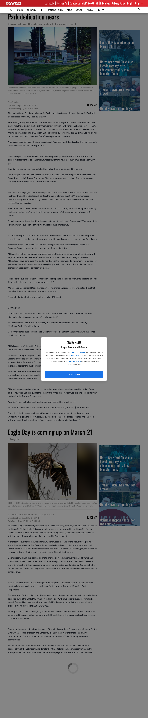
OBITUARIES (31, 9)
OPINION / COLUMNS (55, 9)
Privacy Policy (75, 355)
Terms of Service (78, 352)
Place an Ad (61, 3)
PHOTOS (90, 9)
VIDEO (69, 9)
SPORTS (20, 9)
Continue (74, 374)
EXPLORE (79, 9)
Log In (130, 3)
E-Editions (105, 3)
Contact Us (75, 3)
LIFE (41, 9)
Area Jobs (49, 3)
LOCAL (10, 9)
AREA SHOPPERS (90, 3)
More (101, 9)
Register (139, 3)
